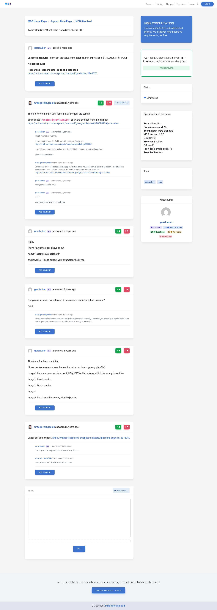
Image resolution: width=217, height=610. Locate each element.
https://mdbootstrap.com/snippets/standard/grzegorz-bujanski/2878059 (91, 437)
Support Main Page (61, 21)
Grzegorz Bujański (44, 103)
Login (207, 4)
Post (79, 549)
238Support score (172, 227)
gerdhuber (40, 47)
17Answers (174, 232)
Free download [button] (166, 68)
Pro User (156, 227)
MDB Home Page (37, 21)
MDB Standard (83, 21)
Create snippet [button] (121, 491)
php (160, 182)
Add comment (45, 84)
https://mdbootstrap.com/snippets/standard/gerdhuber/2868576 (62, 73)
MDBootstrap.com (115, 605)
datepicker (149, 182)
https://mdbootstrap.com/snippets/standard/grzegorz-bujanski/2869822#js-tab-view (73, 123)
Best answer (121, 103)
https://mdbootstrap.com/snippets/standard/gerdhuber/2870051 (63, 144)
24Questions (158, 232)
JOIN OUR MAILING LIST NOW (108, 590)
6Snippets (166, 236)
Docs (148, 4)
